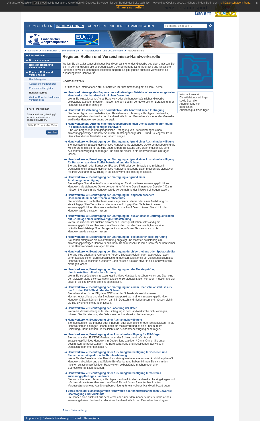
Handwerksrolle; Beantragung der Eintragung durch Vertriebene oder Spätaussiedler (121, 251)
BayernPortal (91, 418)
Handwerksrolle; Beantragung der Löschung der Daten (102, 308)
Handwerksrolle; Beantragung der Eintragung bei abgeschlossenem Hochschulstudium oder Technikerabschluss (111, 196)
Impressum (32, 418)
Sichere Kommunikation (132, 26)
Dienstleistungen (71, 50)
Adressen (97, 26)
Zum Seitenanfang (75, 410)
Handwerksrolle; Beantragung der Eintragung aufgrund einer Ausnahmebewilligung (121, 141)
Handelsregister (37, 79)
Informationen (70, 26)
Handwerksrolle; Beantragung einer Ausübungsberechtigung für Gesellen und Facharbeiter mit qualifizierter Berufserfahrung (117, 354)
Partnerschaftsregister (41, 88)
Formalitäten (39, 26)
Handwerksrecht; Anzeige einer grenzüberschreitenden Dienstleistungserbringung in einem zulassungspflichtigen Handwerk (120, 125)
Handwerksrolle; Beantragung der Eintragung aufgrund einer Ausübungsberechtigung (106, 179)
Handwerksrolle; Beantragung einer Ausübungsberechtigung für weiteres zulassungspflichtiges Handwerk (114, 375)
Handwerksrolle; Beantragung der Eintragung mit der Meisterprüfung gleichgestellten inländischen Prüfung (111, 271)
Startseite (32, 50)
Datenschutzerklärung (56, 418)
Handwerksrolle (38, 92)
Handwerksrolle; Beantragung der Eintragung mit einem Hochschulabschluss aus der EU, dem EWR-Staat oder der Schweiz (120, 289)
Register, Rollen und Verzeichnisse (104, 50)
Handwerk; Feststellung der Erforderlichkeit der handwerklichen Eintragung (116, 110)
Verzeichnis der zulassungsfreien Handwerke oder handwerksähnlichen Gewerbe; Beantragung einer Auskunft (120, 392)
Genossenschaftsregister (42, 83)
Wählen (52, 132)
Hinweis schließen (130, 7)
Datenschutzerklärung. (237, 2)
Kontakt (76, 418)
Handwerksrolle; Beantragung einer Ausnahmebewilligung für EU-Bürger (114, 334)
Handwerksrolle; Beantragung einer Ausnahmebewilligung (105, 319)
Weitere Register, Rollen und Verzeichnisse (44, 98)
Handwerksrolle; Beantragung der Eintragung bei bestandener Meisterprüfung (117, 236)
